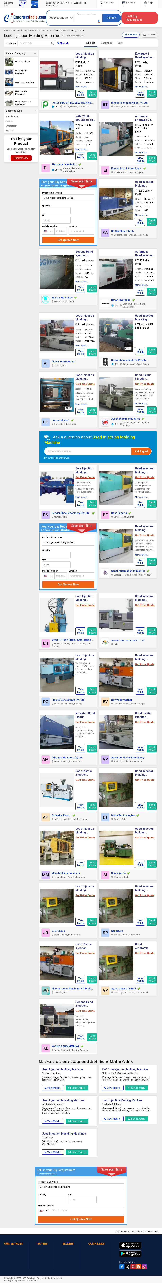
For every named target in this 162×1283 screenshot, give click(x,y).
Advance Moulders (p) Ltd (67, 757)
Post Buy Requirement (134, 17)
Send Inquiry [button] (92, 93)
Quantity (46, 205)
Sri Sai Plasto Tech (122, 231)
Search (111, 17)
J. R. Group (58, 930)
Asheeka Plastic (61, 815)
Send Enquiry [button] (77, 1087)
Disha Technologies (123, 815)
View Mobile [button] (52, 1087)
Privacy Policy (10, 1280)
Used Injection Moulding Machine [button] (144, 319)
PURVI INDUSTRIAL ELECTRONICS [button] (71, 102)
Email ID (73, 226)
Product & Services (52, 193)
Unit (44, 215)
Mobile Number (50, 226)
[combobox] (48, 231)
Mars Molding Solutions (66, 873)
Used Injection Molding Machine (144, 185)
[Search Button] (52, 43)
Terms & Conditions (28, 1280)
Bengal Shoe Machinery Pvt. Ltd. (71, 513)
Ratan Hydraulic (120, 300)
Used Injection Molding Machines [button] (144, 599)
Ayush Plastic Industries (125, 418)
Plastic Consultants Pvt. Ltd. (68, 699)
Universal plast (60, 420)
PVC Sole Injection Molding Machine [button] (125, 1069)
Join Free (34, 4)
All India (90, 43)
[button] (99, 21)
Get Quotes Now (68, 239)
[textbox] (36, 43)
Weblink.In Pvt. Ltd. (35, 1278)
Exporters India (25, 18)
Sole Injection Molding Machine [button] (84, 599)
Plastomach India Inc (64, 164)
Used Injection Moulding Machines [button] (64, 1133)
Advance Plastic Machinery (127, 757)
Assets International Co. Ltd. (128, 640)
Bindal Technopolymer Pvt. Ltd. (129, 102)
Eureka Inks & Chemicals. (126, 168)
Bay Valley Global (121, 699)
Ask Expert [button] (141, 451)
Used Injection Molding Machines (144, 530)
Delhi (120, 43)
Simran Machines (62, 297)
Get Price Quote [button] (85, 383)
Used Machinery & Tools (23, 30)
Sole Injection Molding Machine (84, 472)
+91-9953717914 (57, 3)
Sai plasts (117, 930)
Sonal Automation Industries (128, 570)
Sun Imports (118, 873)
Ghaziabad (106, 43)
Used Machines (44, 30)
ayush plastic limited (123, 988)
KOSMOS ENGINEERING (65, 1046)
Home (7, 30)
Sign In (22, 4)
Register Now (21, 158)
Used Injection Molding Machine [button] (84, 659)
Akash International (63, 361)
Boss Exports (119, 513)
